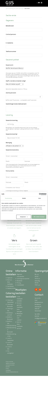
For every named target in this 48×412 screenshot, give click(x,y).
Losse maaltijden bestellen (19, 299)
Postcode (27, 161)
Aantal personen (11, 93)
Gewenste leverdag (11, 120)
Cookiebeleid (20, 285)
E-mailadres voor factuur (13, 187)
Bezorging (9, 143)
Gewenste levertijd (11, 134)
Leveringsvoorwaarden (20, 278)
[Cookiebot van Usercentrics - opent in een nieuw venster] (40, 194)
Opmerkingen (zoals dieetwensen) (16, 104)
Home (6, 8)
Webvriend (16, 371)
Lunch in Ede (9, 348)
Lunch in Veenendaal (10, 339)
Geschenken (10, 286)
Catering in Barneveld (10, 305)
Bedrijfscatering (10, 325)
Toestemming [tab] (8, 198)
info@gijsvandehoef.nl (41, 318)
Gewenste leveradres (12, 150)
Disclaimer (19, 280)
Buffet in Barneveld (10, 318)
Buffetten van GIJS (10, 314)
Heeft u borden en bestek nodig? (16, 81)
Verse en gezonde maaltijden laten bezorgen (19, 307)
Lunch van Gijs (19, 8)
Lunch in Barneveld (10, 343)
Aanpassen (23, 216)
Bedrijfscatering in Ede (10, 335)
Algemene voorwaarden (20, 275)
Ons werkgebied (10, 352)
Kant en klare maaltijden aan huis (19, 325)
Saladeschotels (10, 288)
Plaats (7, 161)
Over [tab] (39, 198)
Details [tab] (24, 198)
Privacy (19, 283)
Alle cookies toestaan (39, 216)
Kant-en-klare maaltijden (10, 282)
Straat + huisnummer (12, 156)
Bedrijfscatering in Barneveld (10, 330)
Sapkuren (9, 278)
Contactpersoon (11, 34)
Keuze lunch (9, 65)
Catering (11, 8)
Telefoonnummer (11, 51)
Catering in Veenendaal (10, 301)
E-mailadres (9, 43)
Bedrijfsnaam (10, 26)
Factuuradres (10, 171)
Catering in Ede (10, 309)
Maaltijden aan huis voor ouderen (19, 317)
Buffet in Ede (9, 322)
